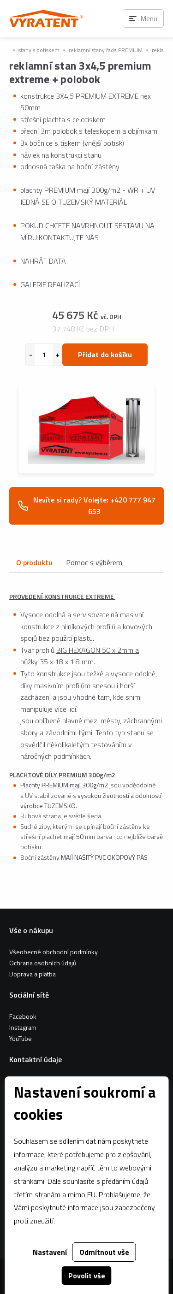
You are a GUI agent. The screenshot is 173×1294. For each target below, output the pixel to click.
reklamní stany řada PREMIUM (106, 50)
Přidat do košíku (105, 354)
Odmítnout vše (104, 1252)
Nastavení (50, 1252)
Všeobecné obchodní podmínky (53, 952)
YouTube (20, 1038)
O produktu (34, 562)
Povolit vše (86, 1275)
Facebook (22, 1016)
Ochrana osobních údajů (42, 963)
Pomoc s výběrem (94, 562)
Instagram (22, 1027)
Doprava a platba (32, 974)
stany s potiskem (39, 50)
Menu (148, 18)
